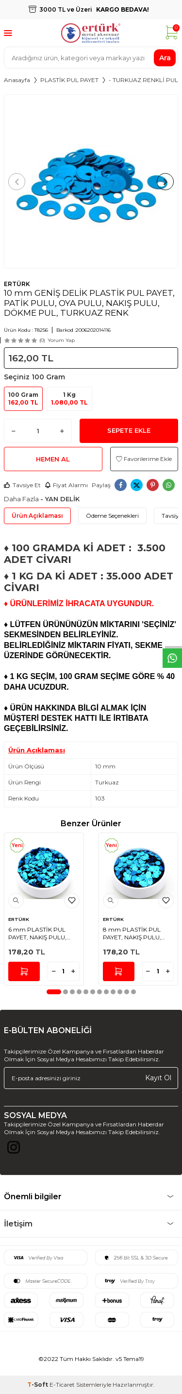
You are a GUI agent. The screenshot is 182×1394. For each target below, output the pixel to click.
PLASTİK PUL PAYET (69, 80)
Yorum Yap (61, 340)
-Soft (38, 1384)
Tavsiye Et (22, 485)
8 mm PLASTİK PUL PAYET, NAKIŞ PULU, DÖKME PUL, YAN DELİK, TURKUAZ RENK (136, 933)
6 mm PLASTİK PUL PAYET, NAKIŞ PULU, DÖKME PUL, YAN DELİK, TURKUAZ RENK (42, 933)
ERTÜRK (17, 284)
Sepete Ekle (128, 430)
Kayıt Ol (158, 1077)
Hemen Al (53, 459)
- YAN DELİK (60, 499)
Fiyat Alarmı (66, 485)
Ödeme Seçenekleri (112, 515)
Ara (165, 57)
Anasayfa (17, 80)
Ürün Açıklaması (37, 515)
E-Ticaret (62, 1384)
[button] (16, 181)
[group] (91, 181)
